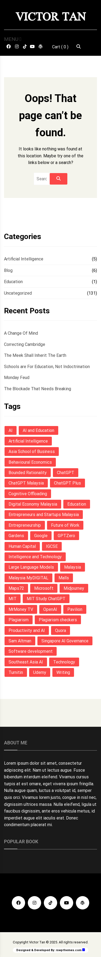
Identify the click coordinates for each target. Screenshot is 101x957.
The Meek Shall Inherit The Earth (35, 355)
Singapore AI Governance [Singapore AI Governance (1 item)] (64, 640)
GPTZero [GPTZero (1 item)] (66, 535)
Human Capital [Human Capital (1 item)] (22, 546)
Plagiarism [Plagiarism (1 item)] (19, 619)
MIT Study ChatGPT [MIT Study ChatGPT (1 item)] (46, 598)
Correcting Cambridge (24, 344)
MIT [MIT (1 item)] (13, 598)
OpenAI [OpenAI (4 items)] (50, 609)
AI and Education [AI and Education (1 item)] (38, 430)
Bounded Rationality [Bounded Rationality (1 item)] (28, 472)
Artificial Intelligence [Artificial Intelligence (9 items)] (28, 441)
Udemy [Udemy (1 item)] (39, 672)
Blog (8, 270)
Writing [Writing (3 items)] (63, 672)
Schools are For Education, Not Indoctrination (47, 366)
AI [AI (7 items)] (11, 430)
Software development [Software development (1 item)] (31, 651)
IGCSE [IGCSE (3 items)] (52, 546)
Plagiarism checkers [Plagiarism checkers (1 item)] (58, 619)
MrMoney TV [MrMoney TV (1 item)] (21, 609)
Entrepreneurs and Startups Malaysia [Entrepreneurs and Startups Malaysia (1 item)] (44, 514)
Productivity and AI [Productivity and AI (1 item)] (27, 630)
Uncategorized (18, 293)
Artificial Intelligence (23, 258)
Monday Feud (16, 377)
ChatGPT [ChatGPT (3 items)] (65, 472)
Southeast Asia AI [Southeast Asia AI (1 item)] (26, 662)
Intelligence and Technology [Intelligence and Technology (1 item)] (35, 556)
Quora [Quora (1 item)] (60, 630)
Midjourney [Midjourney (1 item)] (74, 588)
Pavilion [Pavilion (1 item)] (74, 609)
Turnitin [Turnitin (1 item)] (16, 672)
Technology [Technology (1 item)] (64, 662)
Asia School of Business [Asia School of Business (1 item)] (32, 451)
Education (13, 281)
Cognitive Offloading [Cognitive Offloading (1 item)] (28, 493)
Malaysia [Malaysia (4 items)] (72, 567)
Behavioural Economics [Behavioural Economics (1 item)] (30, 462)
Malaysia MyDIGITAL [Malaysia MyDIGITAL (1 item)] (28, 577)
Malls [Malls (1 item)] (64, 577)
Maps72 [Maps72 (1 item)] (16, 588)
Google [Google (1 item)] (41, 535)
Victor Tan (50, 16)
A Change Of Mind (21, 333)
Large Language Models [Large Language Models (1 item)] (31, 567)
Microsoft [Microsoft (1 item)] (43, 588)
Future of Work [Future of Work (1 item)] (65, 525)
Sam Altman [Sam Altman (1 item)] (20, 640)
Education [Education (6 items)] (76, 504)
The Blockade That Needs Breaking (37, 388)
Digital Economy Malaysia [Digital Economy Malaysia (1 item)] (33, 504)
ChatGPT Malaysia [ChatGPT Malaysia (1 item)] (26, 483)
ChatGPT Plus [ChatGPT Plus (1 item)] (67, 483)
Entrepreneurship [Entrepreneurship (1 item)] (25, 525)
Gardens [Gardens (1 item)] (16, 535)
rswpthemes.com (68, 950)
